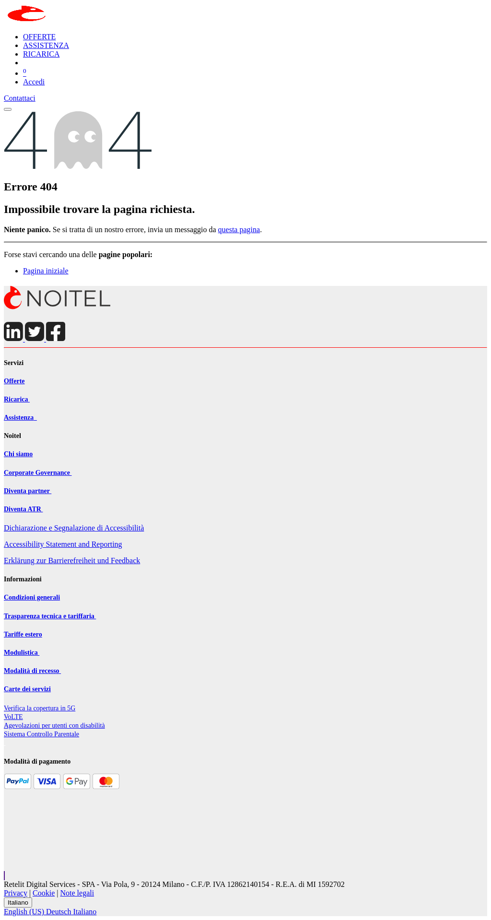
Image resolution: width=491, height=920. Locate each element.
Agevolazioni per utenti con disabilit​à (54, 725)
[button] (4, 875)
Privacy (15, 893)
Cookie (44, 893)
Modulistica (21, 652)
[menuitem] (39, 37)
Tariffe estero (23, 634)
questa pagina (239, 229)
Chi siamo (18, 454)
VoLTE (13, 716)
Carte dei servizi (27, 689)
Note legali (77, 893)
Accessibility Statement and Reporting (63, 544)
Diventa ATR (23, 509)
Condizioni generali (32, 597)
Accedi (34, 82)
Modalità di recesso (32, 670)
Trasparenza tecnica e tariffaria (50, 616)
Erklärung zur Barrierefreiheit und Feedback (72, 560)
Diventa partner (27, 491)
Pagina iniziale (46, 271)
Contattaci (19, 98)
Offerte (14, 381)
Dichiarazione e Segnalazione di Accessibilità (74, 528)
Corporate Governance (38, 472)
